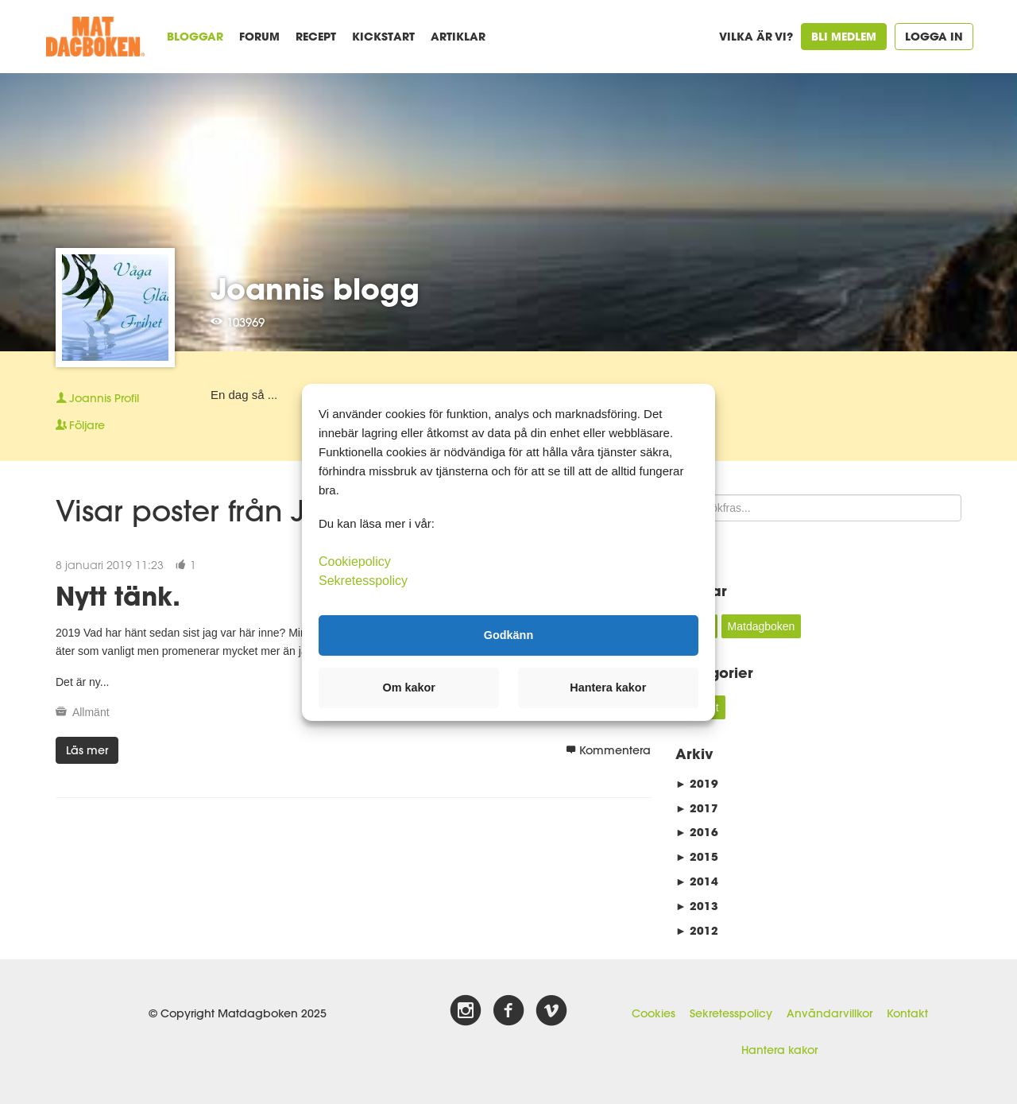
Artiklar (458, 36)
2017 (696, 807)
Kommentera (608, 750)
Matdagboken (761, 626)
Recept (316, 36)
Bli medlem (843, 36)
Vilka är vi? (756, 36)
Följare (80, 425)
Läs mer (87, 750)
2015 (696, 856)
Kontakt (907, 1013)
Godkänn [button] (508, 635)
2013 (696, 905)
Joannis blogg (315, 288)
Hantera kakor (779, 1050)
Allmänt (91, 712)
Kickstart (383, 36)
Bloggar (195, 36)
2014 (696, 881)
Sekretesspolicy (731, 1013)
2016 (696, 831)
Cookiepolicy (355, 560)
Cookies (653, 1013)
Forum (259, 36)
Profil (97, 398)
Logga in (934, 36)
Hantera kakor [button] (608, 687)
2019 (696, 783)
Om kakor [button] (409, 687)
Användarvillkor (829, 1013)
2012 (696, 930)
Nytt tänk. (118, 596)
